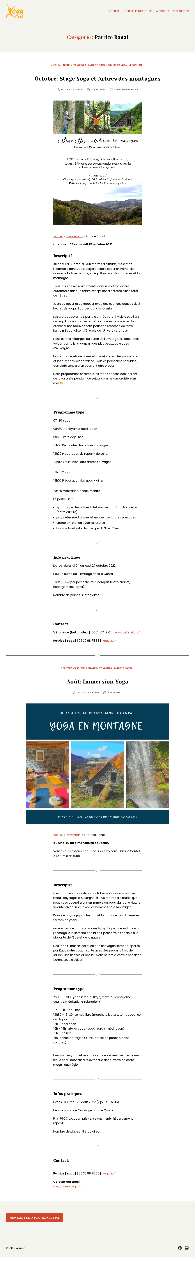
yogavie (20, 1266)
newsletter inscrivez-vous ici (34, 1235)
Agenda (114, 11)
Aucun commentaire (127, 102)
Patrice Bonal (98, 66)
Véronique (141, 66)
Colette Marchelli (72, 686)
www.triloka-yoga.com (70, 1205)
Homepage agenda (72, 66)
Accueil (58, 249)
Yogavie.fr (110, 658)
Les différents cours (137, 11)
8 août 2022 (97, 102)
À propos (162, 11)
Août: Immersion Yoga (97, 698)
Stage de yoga (121, 66)
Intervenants (76, 249)
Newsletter (181, 11)
